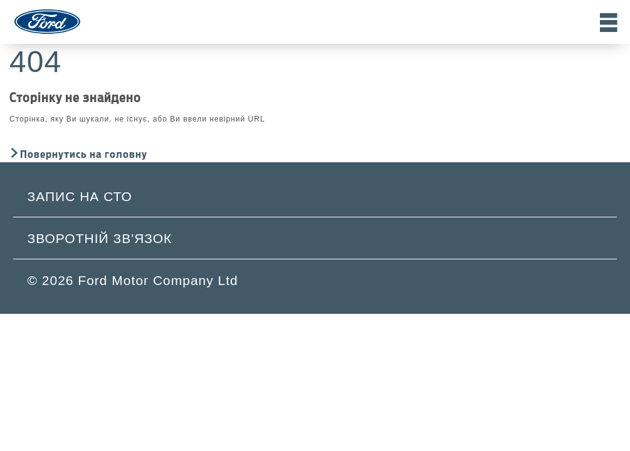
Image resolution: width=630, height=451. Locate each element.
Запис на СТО (80, 196)
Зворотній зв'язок (100, 238)
